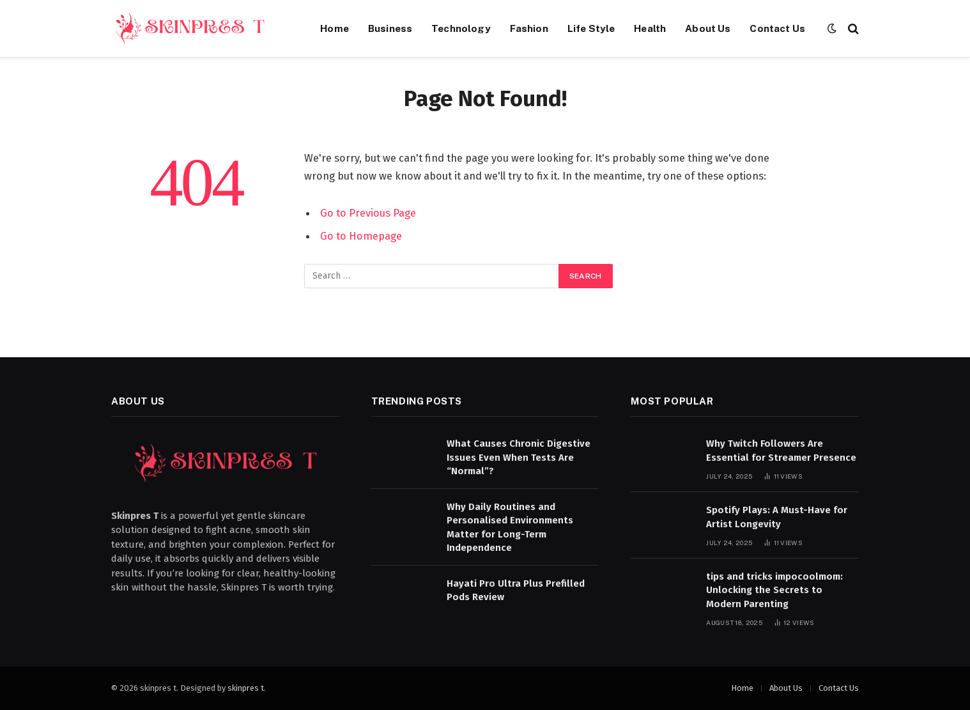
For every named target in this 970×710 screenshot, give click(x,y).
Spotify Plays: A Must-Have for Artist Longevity (776, 516)
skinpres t (245, 688)
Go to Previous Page (368, 212)
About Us (707, 28)
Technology (461, 28)
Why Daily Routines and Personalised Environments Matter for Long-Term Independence (510, 527)
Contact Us (777, 28)
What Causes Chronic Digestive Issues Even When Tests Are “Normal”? (518, 457)
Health (650, 28)
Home (334, 28)
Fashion (529, 28)
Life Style (591, 28)
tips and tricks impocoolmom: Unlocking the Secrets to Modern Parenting (774, 590)
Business (390, 28)
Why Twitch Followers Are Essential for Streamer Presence (781, 450)
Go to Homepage (361, 235)
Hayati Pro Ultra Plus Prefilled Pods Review (516, 590)
